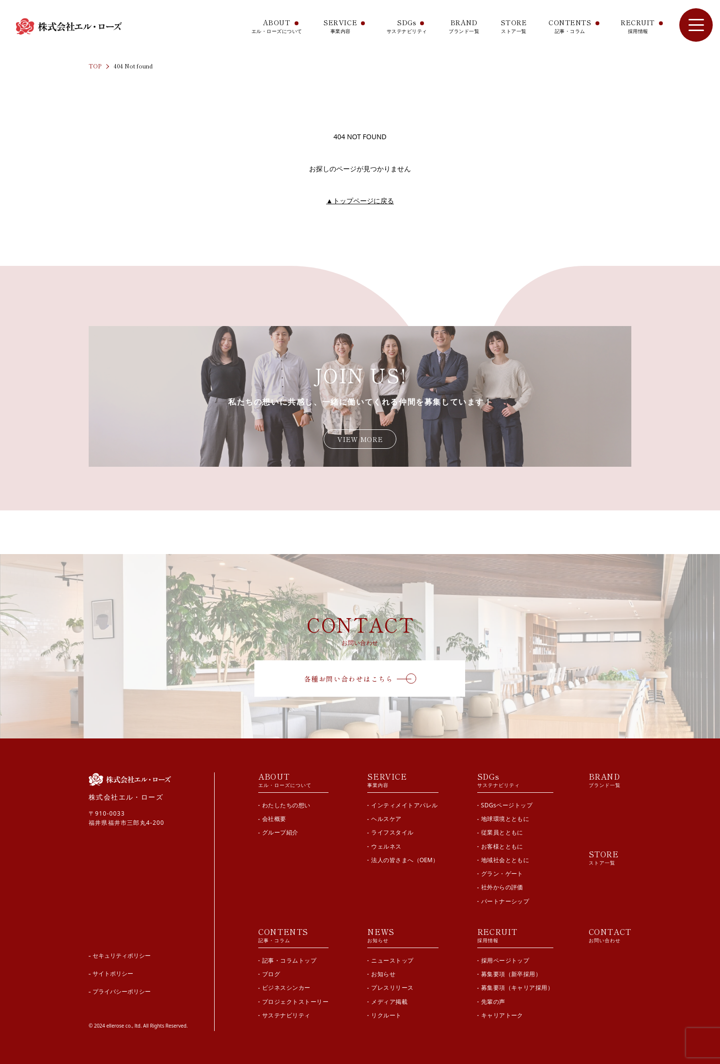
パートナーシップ (505, 901)
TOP (95, 66)
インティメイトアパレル (404, 805)
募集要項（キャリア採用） (517, 987)
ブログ (271, 974)
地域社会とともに (505, 860)
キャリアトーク (502, 1015)
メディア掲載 (389, 1002)
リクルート (386, 1015)
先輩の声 (493, 1002)
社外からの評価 (502, 887)
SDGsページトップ (507, 805)
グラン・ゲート (502, 873)
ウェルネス (386, 846)
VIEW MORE (360, 439)
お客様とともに (502, 846)
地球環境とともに (505, 819)
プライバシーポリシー (122, 991)
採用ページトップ (505, 960)
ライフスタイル (392, 832)
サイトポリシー (113, 973)
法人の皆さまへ (404, 860)
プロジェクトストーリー (295, 1002)
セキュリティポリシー (122, 955)
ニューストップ (392, 960)
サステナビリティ (286, 1015)
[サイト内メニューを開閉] (696, 25)
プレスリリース (392, 987)
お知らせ (383, 974)
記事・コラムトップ (289, 960)
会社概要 (274, 819)
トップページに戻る (360, 200)
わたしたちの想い (286, 805)
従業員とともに (502, 832)
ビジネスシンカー (286, 987)
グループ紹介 (280, 832)
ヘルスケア (386, 819)
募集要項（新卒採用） (511, 974)
